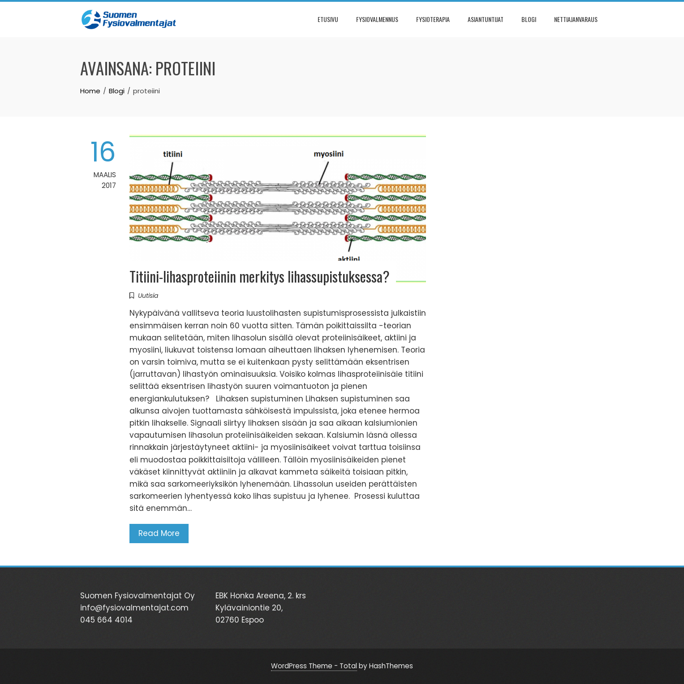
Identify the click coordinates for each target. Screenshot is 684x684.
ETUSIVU (328, 19)
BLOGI (528, 19)
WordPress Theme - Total (314, 666)
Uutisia (148, 295)
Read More (159, 533)
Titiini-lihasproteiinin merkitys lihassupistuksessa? (259, 276)
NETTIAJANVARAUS (576, 19)
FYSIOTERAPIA (433, 19)
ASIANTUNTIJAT (485, 19)
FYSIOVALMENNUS (377, 19)
